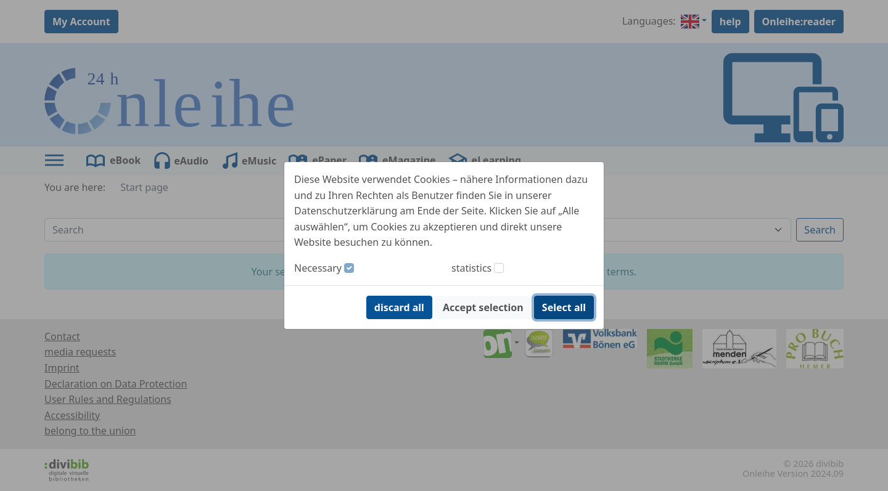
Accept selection (483, 307)
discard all (399, 307)
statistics (471, 268)
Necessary (318, 268)
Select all (564, 307)
